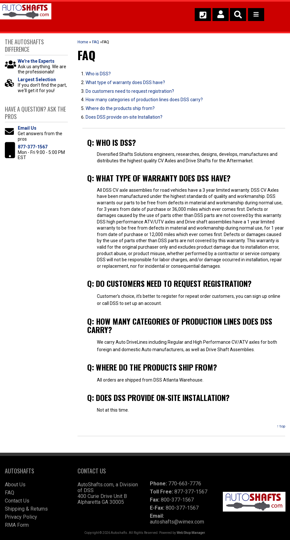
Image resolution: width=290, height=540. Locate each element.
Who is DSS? (98, 73)
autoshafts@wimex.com (177, 522)
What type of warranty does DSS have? (125, 82)
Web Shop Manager (191, 533)
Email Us (27, 128)
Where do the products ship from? (120, 108)
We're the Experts (36, 61)
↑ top (281, 426)
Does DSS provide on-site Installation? (124, 117)
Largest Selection (37, 79)
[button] (238, 14)
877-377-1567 (32, 146)
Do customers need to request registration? (130, 91)
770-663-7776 (184, 484)
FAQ (95, 42)
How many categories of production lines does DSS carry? (144, 99)
